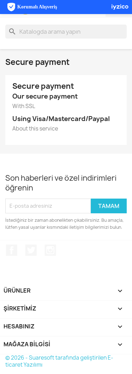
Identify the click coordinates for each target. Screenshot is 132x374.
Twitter (31, 250)
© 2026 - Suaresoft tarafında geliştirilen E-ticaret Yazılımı (59, 361)
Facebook (11, 250)
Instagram (50, 250)
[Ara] (66, 32)
